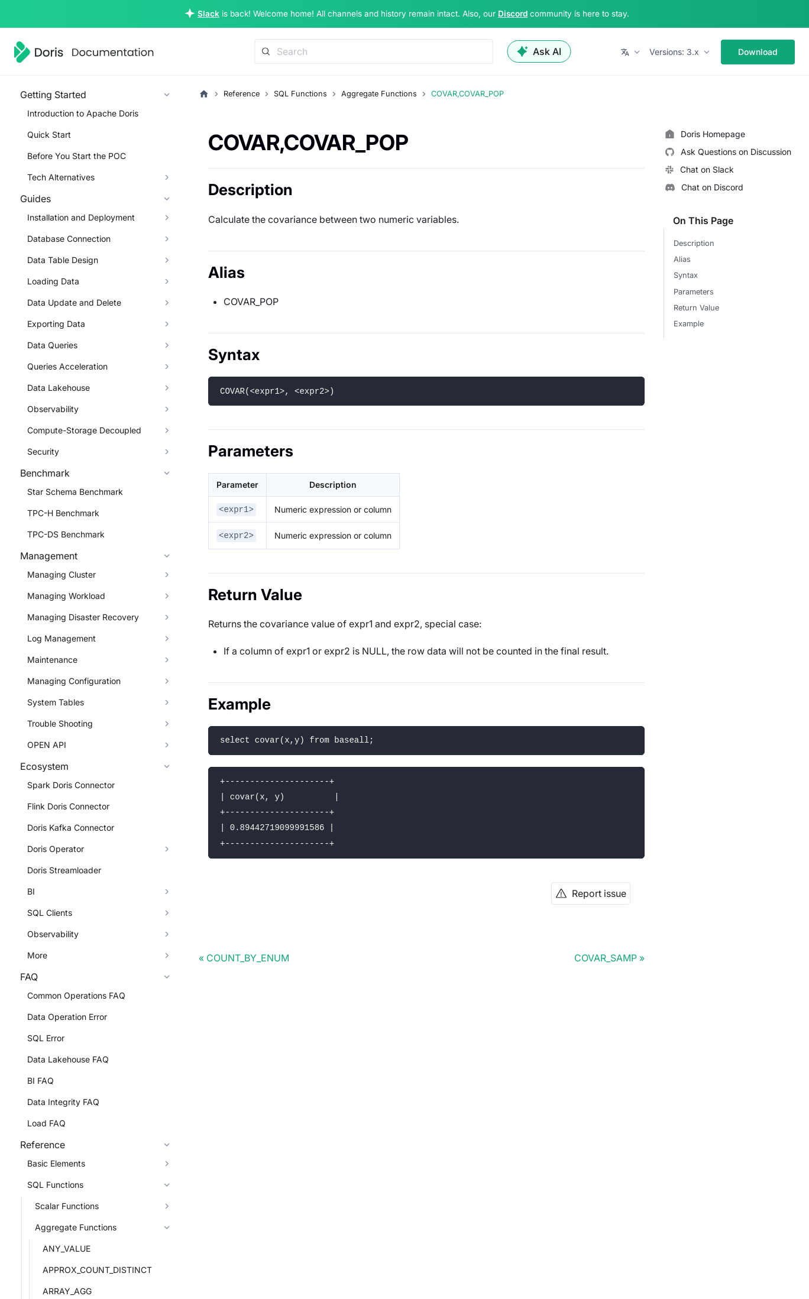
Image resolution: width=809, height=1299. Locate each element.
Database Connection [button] (69, 239)
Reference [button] (42, 1145)
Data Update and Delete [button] (74, 302)
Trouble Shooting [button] (60, 723)
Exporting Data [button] (56, 324)
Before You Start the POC (76, 156)
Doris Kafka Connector (70, 827)
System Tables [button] (55, 702)
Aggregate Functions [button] (76, 1227)
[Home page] (204, 94)
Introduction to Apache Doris (82, 113)
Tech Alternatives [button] (61, 177)
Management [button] (48, 556)
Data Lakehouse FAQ (68, 1059)
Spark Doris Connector (71, 785)
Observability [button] (53, 409)
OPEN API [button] (46, 745)
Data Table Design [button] (62, 260)
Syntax (686, 275)
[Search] (374, 51)
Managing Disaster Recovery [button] (83, 617)
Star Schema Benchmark (75, 492)
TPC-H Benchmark (63, 513)
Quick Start (49, 134)
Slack (208, 13)
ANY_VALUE (66, 1248)
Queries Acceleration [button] (67, 366)
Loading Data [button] (53, 281)
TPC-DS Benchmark (66, 534)
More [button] (37, 955)
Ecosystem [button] (44, 766)
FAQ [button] (29, 977)
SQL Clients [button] (49, 913)
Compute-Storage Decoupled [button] (84, 430)
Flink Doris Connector (68, 806)
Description (694, 243)
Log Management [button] (61, 638)
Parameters (694, 291)
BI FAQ (40, 1081)
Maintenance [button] (52, 660)
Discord (513, 13)
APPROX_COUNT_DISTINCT (97, 1270)
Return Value (696, 307)
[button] (631, 52)
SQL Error (45, 1038)
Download (758, 52)
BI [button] (31, 891)
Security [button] (43, 451)
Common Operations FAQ (76, 995)
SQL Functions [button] (55, 1185)
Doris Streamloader (64, 870)
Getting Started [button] (53, 95)
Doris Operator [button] (55, 849)
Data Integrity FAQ (63, 1102)
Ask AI (539, 51)
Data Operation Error (67, 1017)
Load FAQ (46, 1123)
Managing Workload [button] (66, 596)
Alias (682, 259)
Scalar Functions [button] (67, 1206)
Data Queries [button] (52, 345)
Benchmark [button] (45, 473)
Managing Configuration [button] (74, 681)
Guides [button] (35, 199)
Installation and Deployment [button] (81, 217)
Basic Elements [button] (56, 1163)
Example (689, 323)
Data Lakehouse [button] (58, 388)
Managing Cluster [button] (61, 574)
